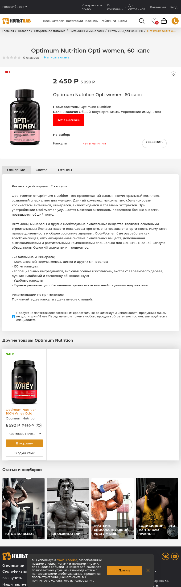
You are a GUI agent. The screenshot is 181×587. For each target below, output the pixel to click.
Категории (74, 21)
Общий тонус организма (99, 112)
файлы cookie (67, 560)
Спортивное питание (50, 31)
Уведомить (154, 142)
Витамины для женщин (125, 31)
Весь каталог (53, 21)
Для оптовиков (136, 7)
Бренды (91, 21)
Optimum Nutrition (96, 107)
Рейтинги (108, 21)
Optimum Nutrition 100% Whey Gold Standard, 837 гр (21, 411)
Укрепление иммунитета (141, 112)
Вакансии (158, 7)
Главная (8, 31)
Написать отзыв (56, 57)
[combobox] (24, 433)
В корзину (24, 443)
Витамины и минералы (87, 31)
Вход (173, 7)
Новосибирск (13, 6)
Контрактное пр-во (92, 7)
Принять (124, 570)
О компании (115, 7)
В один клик (24, 453)
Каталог (24, 31)
